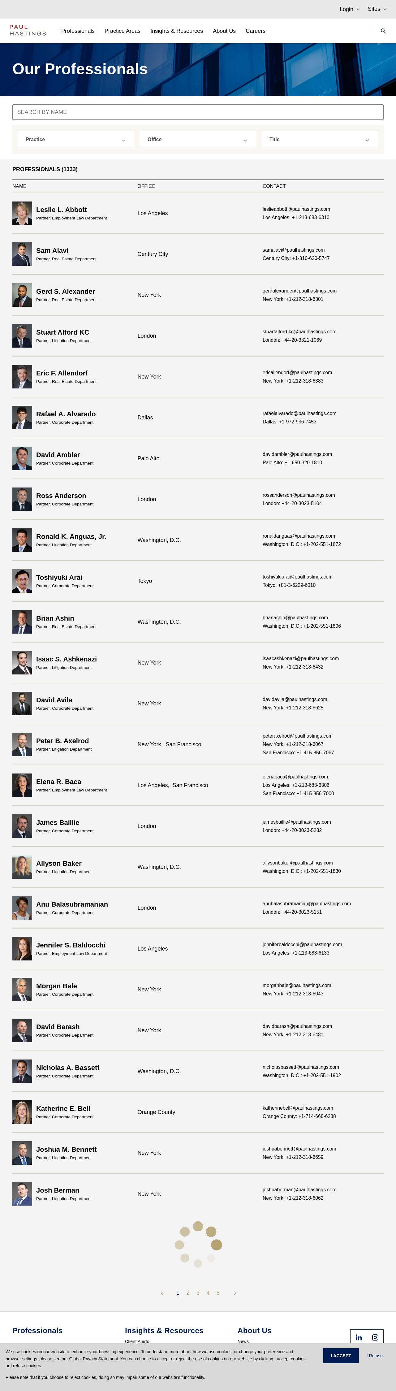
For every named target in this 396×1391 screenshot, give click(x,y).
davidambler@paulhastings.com (297, 454)
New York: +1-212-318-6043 (293, 993)
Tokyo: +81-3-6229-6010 (289, 585)
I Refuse (375, 1355)
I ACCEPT (341, 1355)
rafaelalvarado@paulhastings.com (299, 413)
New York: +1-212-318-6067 (293, 744)
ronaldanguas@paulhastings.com (299, 536)
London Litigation (142, 1298)
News (243, 1279)
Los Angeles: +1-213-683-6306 (296, 785)
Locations (247, 1308)
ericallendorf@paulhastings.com (297, 372)
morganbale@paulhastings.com (297, 985)
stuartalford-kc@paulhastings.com (299, 331)
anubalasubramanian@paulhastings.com (307, 903)
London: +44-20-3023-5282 (292, 830)
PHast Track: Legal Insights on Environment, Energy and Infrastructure (177, 1320)
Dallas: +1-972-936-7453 (289, 421)
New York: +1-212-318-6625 (293, 707)
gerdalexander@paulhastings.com (300, 290)
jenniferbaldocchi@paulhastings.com (302, 944)
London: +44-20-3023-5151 (292, 912)
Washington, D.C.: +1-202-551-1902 (302, 1075)
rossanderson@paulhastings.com (299, 495)
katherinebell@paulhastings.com (298, 1108)
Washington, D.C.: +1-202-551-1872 (302, 544)
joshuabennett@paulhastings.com (299, 1148)
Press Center (251, 1289)
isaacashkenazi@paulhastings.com (301, 658)
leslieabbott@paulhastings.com (296, 209)
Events (132, 1332)
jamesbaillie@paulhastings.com (297, 822)
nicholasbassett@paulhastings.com (301, 1067)
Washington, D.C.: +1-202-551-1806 (302, 626)
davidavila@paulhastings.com (295, 699)
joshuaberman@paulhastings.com (299, 1189)
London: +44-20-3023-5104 (292, 503)
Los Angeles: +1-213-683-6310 (296, 217)
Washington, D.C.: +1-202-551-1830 (302, 871)
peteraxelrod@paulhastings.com (298, 736)
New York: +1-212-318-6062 (293, 1198)
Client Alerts (137, 1279)
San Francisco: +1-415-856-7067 (298, 752)
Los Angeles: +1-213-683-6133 (296, 953)
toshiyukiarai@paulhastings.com (298, 576)
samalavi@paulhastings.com (294, 250)
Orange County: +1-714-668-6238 (299, 1116)
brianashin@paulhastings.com (295, 617)
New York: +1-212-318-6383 (293, 381)
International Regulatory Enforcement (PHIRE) (171, 1289)
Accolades (248, 1298)
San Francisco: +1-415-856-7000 (298, 793)
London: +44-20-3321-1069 (292, 340)
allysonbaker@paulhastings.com (298, 862)
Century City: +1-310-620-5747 (296, 258)
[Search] (381, 31)
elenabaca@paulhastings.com (295, 776)
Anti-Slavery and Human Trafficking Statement (284, 1317)
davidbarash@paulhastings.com (297, 1026)
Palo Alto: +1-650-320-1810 (292, 462)
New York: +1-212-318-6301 (293, 299)
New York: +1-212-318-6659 (293, 1157)
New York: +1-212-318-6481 (293, 1034)
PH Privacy (136, 1308)
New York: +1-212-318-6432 (293, 667)
